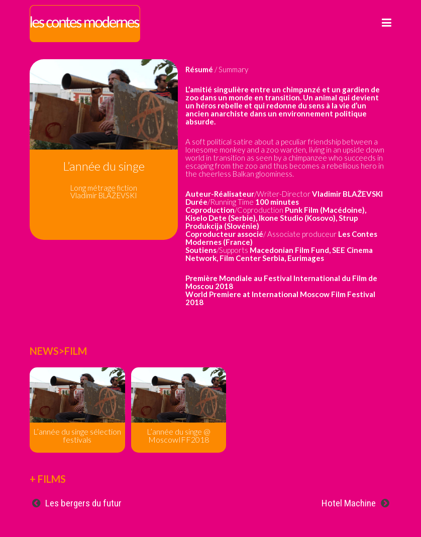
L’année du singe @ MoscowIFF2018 (179, 435)
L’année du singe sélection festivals (77, 435)
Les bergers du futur (83, 503)
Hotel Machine (349, 503)
